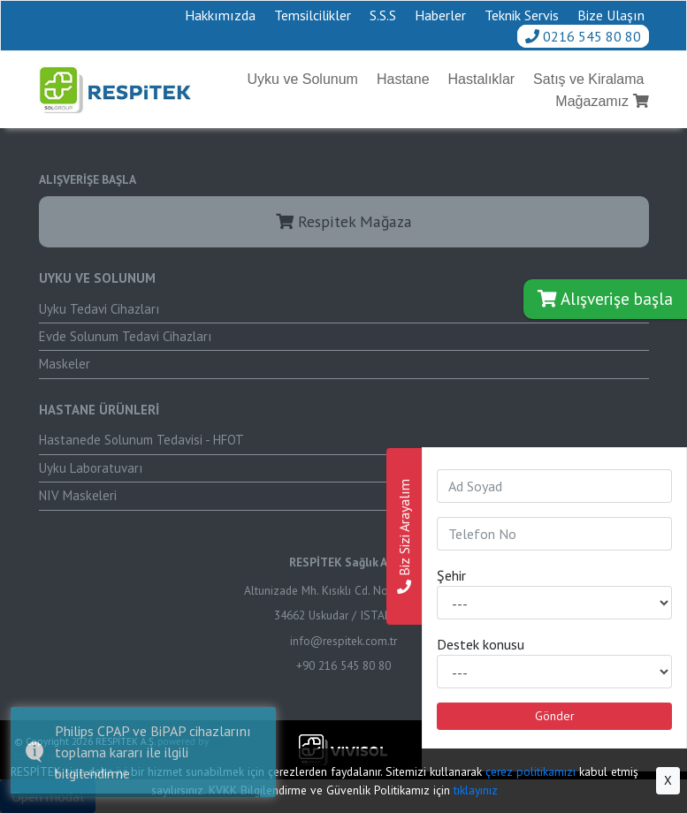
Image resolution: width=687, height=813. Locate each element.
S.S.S (383, 15)
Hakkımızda (220, 15)
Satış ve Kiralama (588, 79)
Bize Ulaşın (611, 15)
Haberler (440, 15)
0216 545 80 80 (583, 36)
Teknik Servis (522, 15)
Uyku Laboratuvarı (90, 468)
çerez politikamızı (530, 771)
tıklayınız (476, 790)
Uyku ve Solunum (303, 79)
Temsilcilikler (312, 15)
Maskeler (64, 363)
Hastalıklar (481, 79)
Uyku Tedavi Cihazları (99, 308)
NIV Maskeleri (78, 495)
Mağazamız (601, 101)
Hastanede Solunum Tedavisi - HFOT (141, 439)
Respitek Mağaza (344, 221)
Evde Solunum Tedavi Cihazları (125, 336)
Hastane (403, 79)
